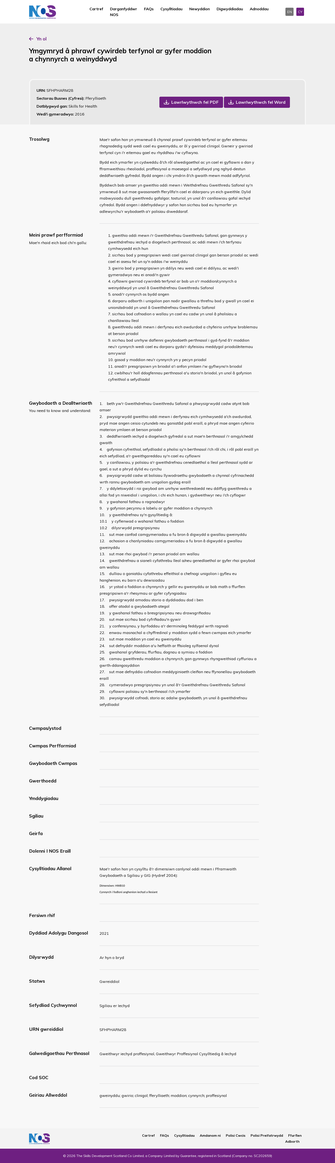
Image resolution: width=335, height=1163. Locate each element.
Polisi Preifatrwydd (267, 1135)
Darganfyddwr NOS (123, 11)
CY (300, 12)
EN (289, 12)
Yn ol (42, 38)
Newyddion (199, 8)
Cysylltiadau (171, 8)
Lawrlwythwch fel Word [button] (260, 102)
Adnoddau (259, 8)
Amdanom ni (210, 1135)
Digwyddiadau (230, 8)
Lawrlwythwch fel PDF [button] (195, 102)
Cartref (96, 8)
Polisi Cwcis (235, 1135)
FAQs (149, 8)
